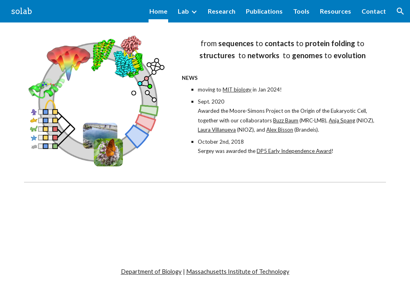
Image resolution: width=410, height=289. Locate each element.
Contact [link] (374, 11)
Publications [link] (264, 11)
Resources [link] (335, 11)
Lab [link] (183, 11)
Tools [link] (301, 11)
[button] (400, 11)
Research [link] (221, 11)
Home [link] (158, 11)
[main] (282, 49)
